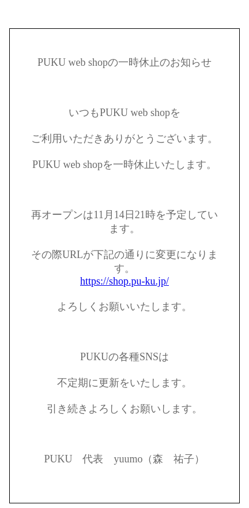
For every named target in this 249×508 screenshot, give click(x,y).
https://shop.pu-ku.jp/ (124, 281)
